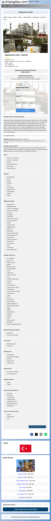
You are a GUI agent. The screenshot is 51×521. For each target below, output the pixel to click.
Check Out (18, 96)
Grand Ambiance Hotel (22, 480)
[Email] (41, 434)
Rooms (17, 102)
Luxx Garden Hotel (22, 494)
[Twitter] (36, 434)
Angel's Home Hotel (22, 484)
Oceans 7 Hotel (22, 477)
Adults (24, 102)
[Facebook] (31, 434)
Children (31, 102)
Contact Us (11, 5)
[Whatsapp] (45, 434)
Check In (18, 90)
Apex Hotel (22, 487)
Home (4, 5)
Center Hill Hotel (22, 474)
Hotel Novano (22, 490)
